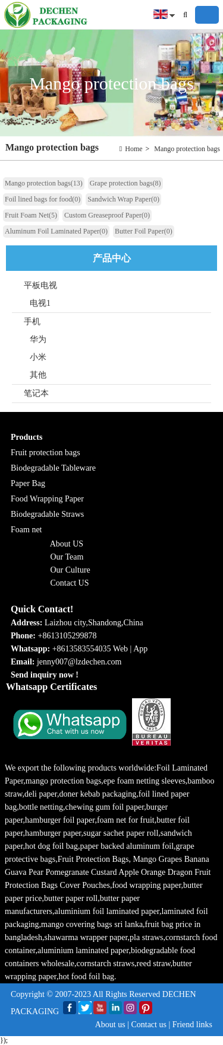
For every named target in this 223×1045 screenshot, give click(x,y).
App (140, 648)
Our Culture (70, 569)
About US (66, 543)
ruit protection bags (47, 452)
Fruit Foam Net (31, 215)
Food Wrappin (34, 498)
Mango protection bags (187, 149)
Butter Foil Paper (143, 231)
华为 (38, 339)
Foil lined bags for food (42, 199)
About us (110, 1024)
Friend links (192, 1024)
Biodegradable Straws (47, 514)
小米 (38, 357)
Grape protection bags (125, 183)
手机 (32, 321)
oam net (28, 529)
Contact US (70, 583)
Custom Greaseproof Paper (107, 215)
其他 (38, 374)
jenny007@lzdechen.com (80, 661)
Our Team (67, 556)
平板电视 (40, 285)
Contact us (149, 1024)
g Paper (70, 498)
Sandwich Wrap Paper (123, 199)
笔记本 (36, 393)
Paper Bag (28, 483)
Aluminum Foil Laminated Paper (56, 231)
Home (133, 149)
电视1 (40, 303)
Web (120, 648)
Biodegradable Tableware (53, 468)
